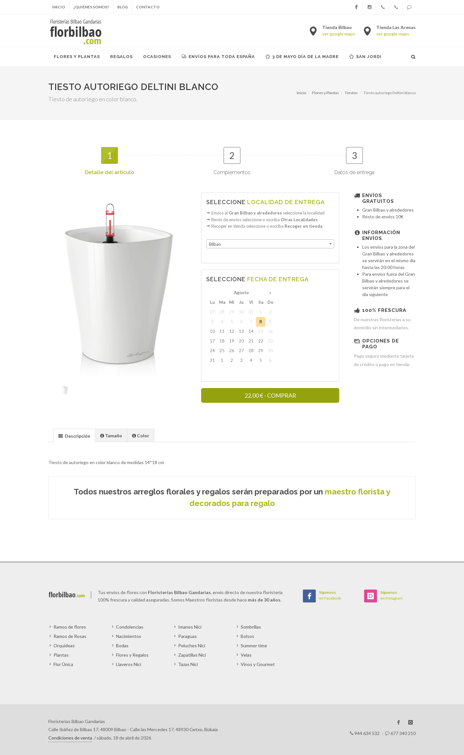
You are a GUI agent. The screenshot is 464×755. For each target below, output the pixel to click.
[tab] (74, 435)
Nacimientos (128, 636)
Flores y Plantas (325, 92)
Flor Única (63, 664)
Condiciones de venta (70, 737)
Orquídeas (64, 645)
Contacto (148, 7)
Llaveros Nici (128, 664)
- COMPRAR (270, 395)
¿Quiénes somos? (91, 7)
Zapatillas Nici (192, 655)
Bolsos (247, 636)
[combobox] (270, 243)
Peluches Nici (191, 645)
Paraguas (187, 636)
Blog (122, 7)
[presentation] (74, 435)
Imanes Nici (189, 627)
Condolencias (129, 627)
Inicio (58, 7)
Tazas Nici (188, 664)
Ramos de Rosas (69, 636)
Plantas (61, 655)
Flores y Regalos (132, 655)
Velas (246, 655)
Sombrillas (251, 627)
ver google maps (338, 33)
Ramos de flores (69, 627)
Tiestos (351, 92)
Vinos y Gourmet (258, 664)
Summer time (254, 645)
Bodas (122, 645)
